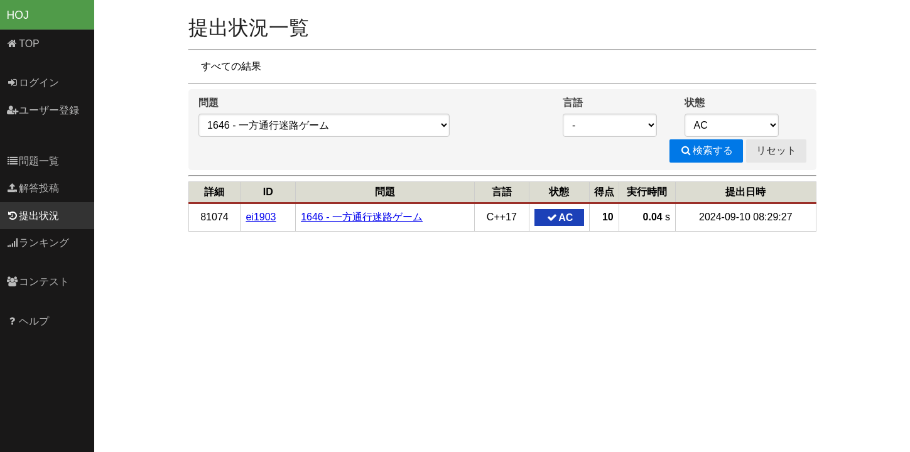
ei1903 (261, 217)
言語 (573, 102)
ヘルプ (28, 321)
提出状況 (33, 215)
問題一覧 (33, 161)
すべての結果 (231, 66)
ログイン (33, 82)
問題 (208, 102)
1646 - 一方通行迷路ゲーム (362, 217)
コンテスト (38, 281)
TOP (23, 43)
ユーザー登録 (43, 110)
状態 (695, 102)
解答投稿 (33, 188)
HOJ (18, 15)
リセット (776, 150)
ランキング (38, 242)
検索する (706, 150)
